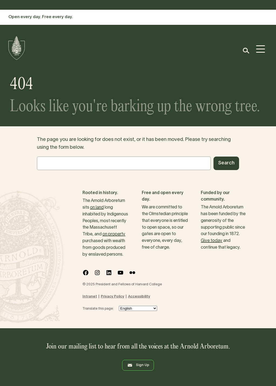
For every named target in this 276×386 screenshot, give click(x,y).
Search (226, 163)
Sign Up (138, 365)
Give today (211, 241)
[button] (245, 50)
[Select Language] (138, 308)
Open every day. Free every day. (40, 17)
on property (113, 234)
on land (97, 207)
